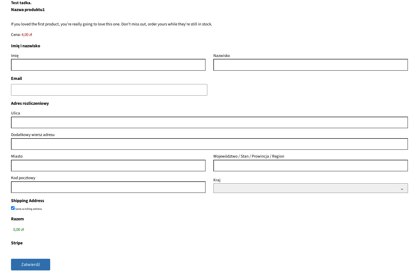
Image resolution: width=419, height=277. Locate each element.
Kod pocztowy (23, 178)
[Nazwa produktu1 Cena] (44, 35)
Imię (14, 56)
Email (16, 78)
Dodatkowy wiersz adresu (33, 135)
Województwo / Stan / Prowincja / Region (248, 156)
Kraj (217, 180)
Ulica (15, 113)
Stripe (17, 243)
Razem (17, 219)
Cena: (16, 35)
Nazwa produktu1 (28, 10)
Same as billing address (28, 209)
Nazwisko (221, 56)
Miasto (17, 156)
